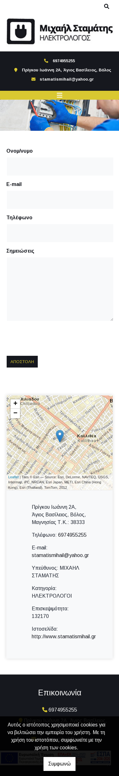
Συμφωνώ (59, 763)
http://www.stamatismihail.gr (64, 636)
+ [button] (15, 404)
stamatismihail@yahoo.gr (67, 79)
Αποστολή (22, 361)
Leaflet (13, 477)
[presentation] (56, 338)
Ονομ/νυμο (19, 151)
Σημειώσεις (20, 251)
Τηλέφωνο (19, 217)
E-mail (14, 184)
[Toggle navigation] (59, 95)
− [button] (15, 413)
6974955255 (72, 535)
